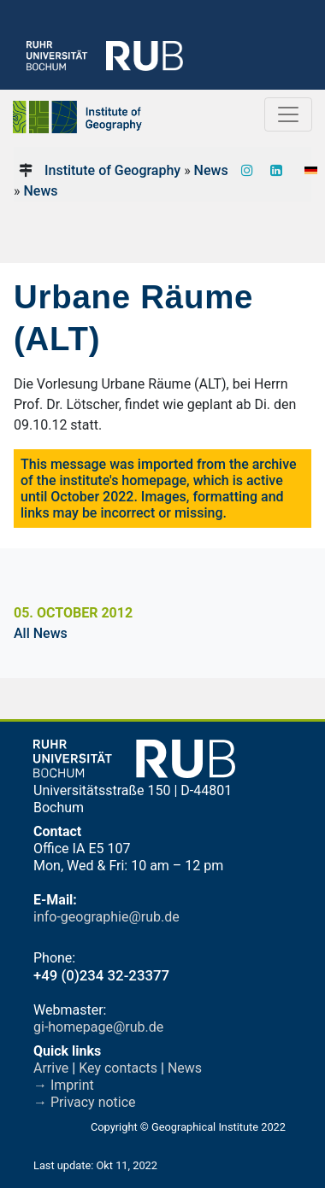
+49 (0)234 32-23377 (101, 975)
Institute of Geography (112, 170)
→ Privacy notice (84, 1102)
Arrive (50, 1068)
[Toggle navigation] (288, 114)
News (211, 170)
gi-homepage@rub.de (98, 1027)
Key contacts (118, 1068)
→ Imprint (63, 1085)
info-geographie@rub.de (106, 917)
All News (41, 633)
